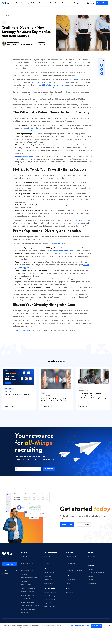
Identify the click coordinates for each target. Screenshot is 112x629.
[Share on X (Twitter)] (101, 73)
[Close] (109, 626)
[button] (49, 469)
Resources (65, 3)
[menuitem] (19, 3)
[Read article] (9, 406)
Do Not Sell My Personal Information (79, 626)
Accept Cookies (96, 626)
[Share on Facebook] (101, 65)
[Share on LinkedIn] (101, 69)
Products (19, 3)
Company (77, 3)
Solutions (42, 3)
